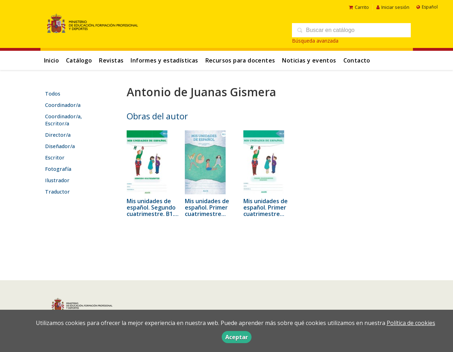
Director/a (58, 134)
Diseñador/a (60, 146)
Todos (52, 93)
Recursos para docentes (240, 60)
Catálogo (79, 60)
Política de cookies (411, 323)
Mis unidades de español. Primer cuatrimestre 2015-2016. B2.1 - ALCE (207, 214)
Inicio (51, 60)
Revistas (111, 60)
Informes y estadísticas (164, 60)
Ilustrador (57, 180)
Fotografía (58, 169)
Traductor (57, 191)
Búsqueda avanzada (315, 40)
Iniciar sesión (392, 7)
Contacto (356, 60)
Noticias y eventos (309, 60)
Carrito (359, 7)
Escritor (55, 157)
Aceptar (236, 337)
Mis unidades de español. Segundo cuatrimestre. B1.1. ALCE (153, 210)
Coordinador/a (63, 105)
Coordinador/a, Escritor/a (63, 120)
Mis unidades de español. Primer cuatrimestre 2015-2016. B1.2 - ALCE (266, 214)
